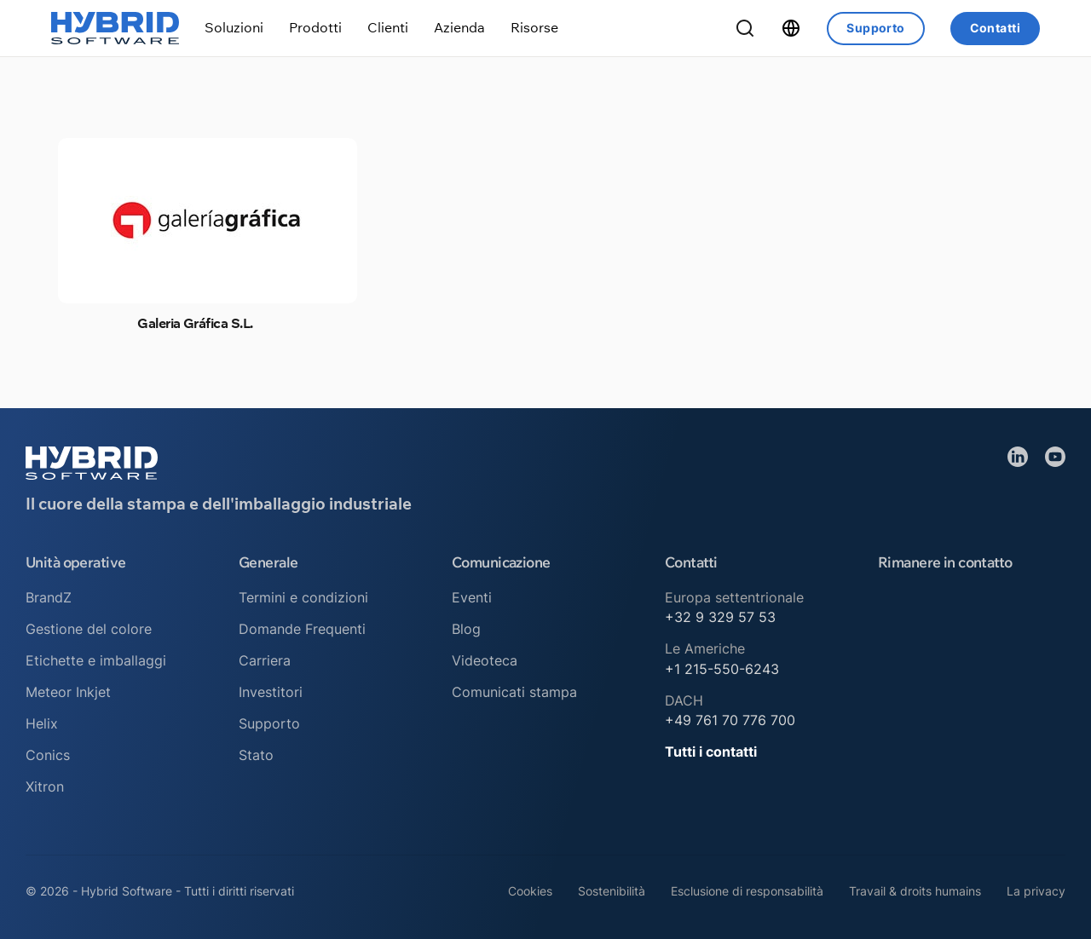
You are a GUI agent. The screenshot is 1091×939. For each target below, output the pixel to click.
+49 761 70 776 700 (730, 720)
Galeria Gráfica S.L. (194, 322)
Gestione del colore (89, 628)
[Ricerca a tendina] (745, 28)
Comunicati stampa (514, 691)
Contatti (995, 27)
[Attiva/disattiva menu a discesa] (234, 27)
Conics (48, 754)
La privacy (1036, 891)
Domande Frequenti (302, 628)
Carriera (265, 660)
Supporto (875, 27)
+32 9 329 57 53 (720, 616)
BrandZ (49, 597)
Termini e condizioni (303, 597)
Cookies (530, 891)
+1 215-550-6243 (722, 668)
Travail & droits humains (915, 891)
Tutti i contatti (711, 751)
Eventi (472, 597)
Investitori (271, 691)
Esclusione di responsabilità (747, 891)
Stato (256, 754)
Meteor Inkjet (68, 691)
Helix (42, 723)
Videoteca (484, 660)
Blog (466, 628)
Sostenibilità (611, 891)
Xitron (45, 786)
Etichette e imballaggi (96, 660)
